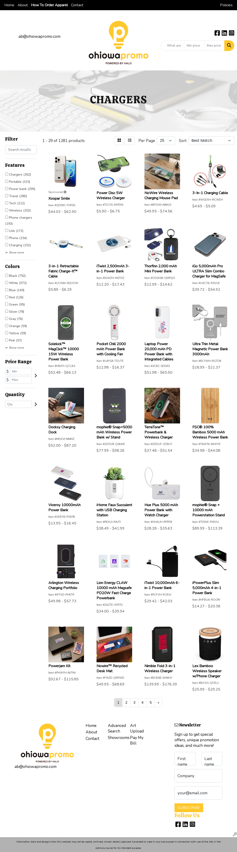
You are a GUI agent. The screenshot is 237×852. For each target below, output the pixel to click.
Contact (77, 5)
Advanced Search (116, 728)
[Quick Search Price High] (214, 45)
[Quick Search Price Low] (194, 45)
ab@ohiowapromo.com (39, 36)
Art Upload (137, 728)
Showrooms (116, 737)
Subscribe (189, 807)
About (23, 5)
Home (9, 5)
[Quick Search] (172, 45)
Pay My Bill (136, 740)
